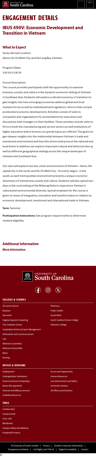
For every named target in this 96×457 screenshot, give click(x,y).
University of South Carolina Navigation (89, 4)
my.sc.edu (7, 419)
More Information (14, 249)
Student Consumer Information (68, 446)
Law (4, 339)
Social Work (56, 316)
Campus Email (9, 414)
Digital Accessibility (67, 450)
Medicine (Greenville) (12, 348)
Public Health (57, 311)
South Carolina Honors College (64, 320)
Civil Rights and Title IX (43, 450)
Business (6, 311)
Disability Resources (12, 395)
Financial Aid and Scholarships (16, 381)
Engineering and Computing (15, 320)
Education (7, 316)
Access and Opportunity (62, 372)
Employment (8, 372)
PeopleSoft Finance (11, 433)
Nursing (6, 358)
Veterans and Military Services (16, 391)
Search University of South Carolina (81, 4)
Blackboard (8, 424)
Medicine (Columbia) (12, 344)
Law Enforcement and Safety (64, 381)
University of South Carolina (25, 446)
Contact (84, 450)
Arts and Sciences (11, 306)
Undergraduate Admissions (15, 377)
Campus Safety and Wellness (16, 428)
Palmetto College (59, 325)
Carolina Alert (9, 409)
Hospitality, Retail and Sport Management (22, 330)
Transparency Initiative (18, 450)
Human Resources (59, 377)
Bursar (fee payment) (12, 386)
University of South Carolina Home (18, 4)
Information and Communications (18, 334)
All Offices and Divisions (61, 391)
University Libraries (59, 386)
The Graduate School (12, 325)
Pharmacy (55, 306)
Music (5, 353)
